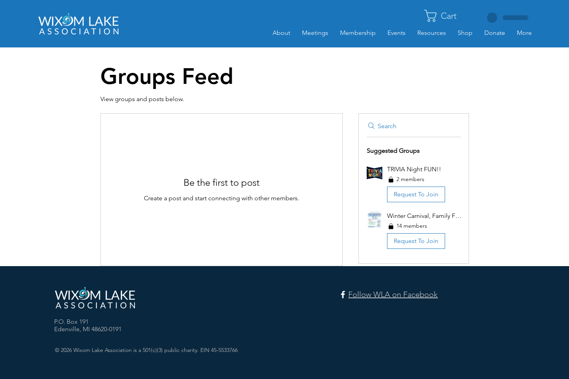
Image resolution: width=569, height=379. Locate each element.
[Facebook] (343, 294)
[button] (449, 16)
